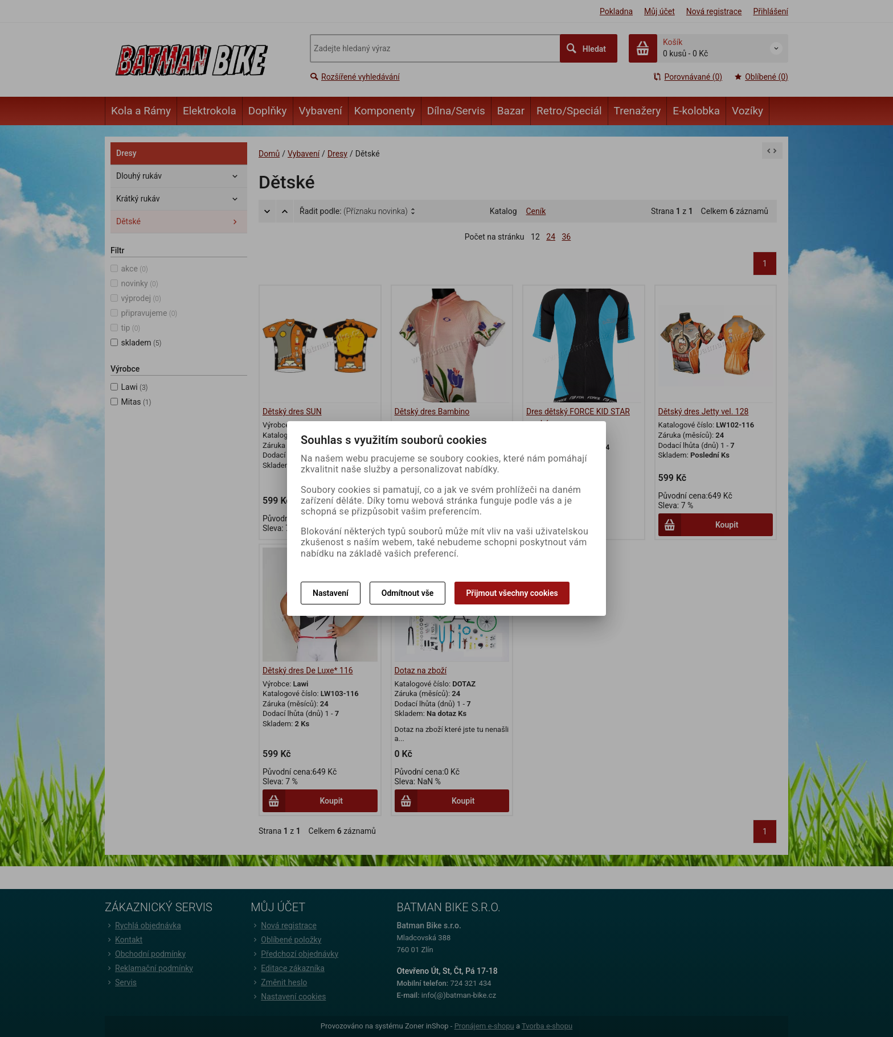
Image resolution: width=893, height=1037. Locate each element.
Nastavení (331, 593)
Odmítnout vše (408, 593)
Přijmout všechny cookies (512, 593)
